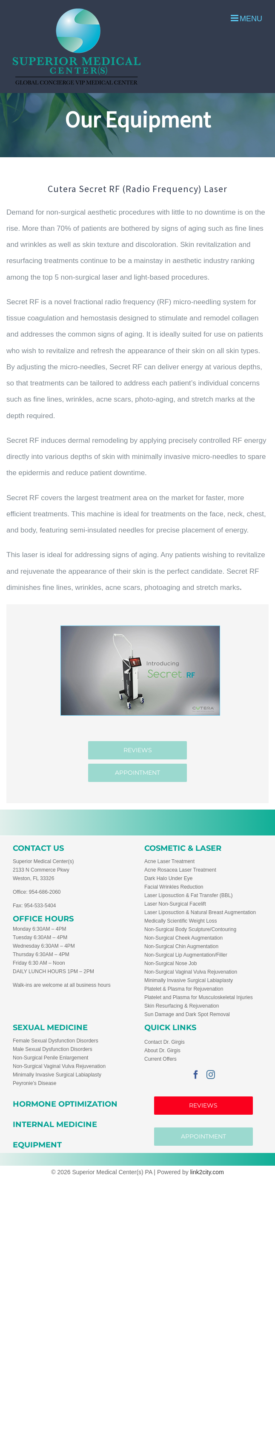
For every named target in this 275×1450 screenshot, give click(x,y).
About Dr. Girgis (162, 1051)
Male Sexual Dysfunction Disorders (52, 1049)
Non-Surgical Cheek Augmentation (183, 938)
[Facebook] (196, 1075)
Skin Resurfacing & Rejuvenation (181, 1006)
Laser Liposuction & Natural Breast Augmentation (200, 912)
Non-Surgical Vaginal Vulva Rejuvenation (190, 972)
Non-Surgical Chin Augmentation (181, 946)
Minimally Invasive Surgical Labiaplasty (188, 980)
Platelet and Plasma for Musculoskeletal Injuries (198, 997)
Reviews (203, 1105)
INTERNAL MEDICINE (55, 1124)
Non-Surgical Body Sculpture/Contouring (190, 929)
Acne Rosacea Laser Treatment (180, 870)
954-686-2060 (45, 892)
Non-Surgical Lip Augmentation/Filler (185, 955)
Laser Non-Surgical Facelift (175, 904)
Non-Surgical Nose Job (170, 963)
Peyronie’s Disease (35, 1083)
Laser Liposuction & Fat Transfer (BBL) (188, 895)
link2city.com (207, 1172)
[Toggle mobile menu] (246, 18)
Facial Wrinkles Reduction (173, 887)
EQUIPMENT (37, 1145)
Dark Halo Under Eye (168, 878)
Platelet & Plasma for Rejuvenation (183, 989)
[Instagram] (210, 1075)
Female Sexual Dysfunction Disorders (55, 1041)
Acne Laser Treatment (169, 861)
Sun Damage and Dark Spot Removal (187, 1014)
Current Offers (160, 1059)
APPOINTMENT (203, 1136)
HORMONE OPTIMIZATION (65, 1104)
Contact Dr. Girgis (164, 1042)
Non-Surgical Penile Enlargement (50, 1058)
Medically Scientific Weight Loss (180, 921)
